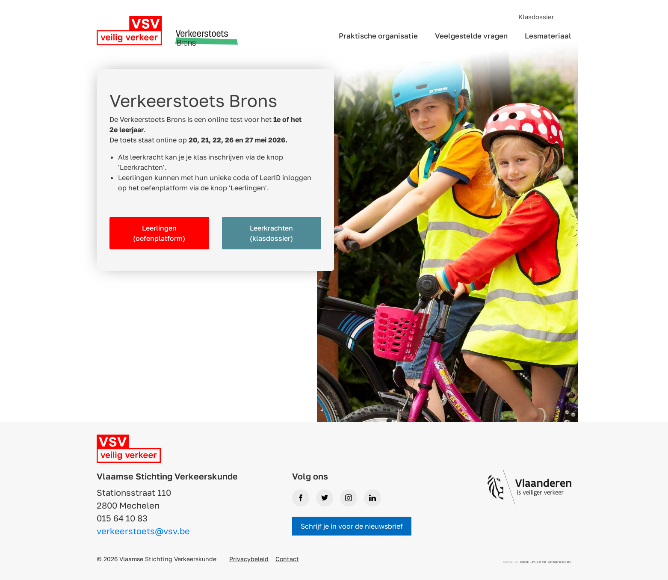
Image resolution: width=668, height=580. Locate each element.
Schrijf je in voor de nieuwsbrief (352, 526)
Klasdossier (536, 17)
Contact (287, 558)
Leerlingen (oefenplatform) (159, 233)
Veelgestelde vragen (471, 35)
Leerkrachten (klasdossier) (271, 233)
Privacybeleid (249, 558)
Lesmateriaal (548, 35)
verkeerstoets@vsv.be (143, 531)
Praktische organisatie (378, 35)
